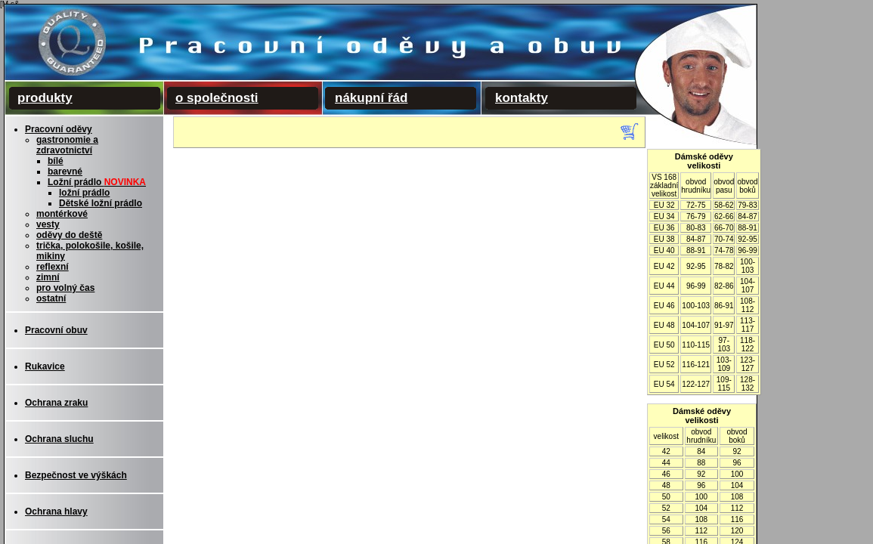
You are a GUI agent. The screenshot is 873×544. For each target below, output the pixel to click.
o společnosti (216, 98)
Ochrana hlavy (56, 511)
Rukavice (45, 366)
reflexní (52, 266)
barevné (65, 171)
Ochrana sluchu (59, 439)
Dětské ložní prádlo (100, 203)
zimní (48, 277)
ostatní (51, 298)
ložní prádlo (84, 192)
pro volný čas (65, 288)
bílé (55, 161)
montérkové (62, 214)
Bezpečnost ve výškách (76, 475)
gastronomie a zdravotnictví (67, 145)
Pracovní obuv (56, 330)
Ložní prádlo (97, 182)
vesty (48, 224)
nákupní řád (371, 98)
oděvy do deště (69, 235)
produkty (45, 98)
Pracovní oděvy (58, 129)
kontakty (521, 98)
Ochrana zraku (56, 402)
